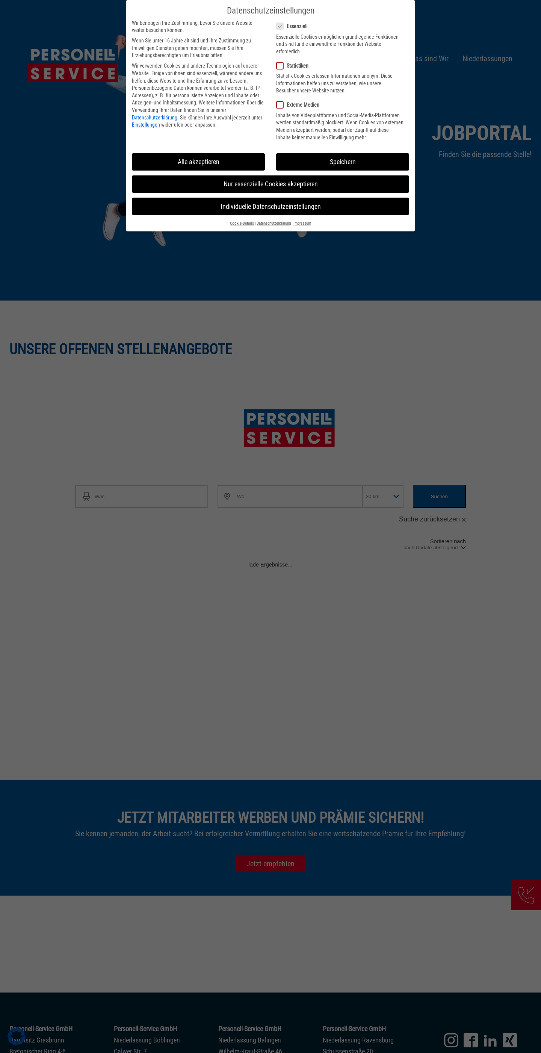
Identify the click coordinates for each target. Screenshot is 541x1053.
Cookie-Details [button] (242, 218)
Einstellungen (146, 118)
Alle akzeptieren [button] (198, 156)
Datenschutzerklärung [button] (274, 218)
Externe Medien (297, 99)
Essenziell (291, 20)
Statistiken (292, 59)
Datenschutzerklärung (154, 111)
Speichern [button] (343, 156)
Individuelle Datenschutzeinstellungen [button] (271, 200)
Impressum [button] (302, 218)
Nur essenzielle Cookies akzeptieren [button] (271, 178)
